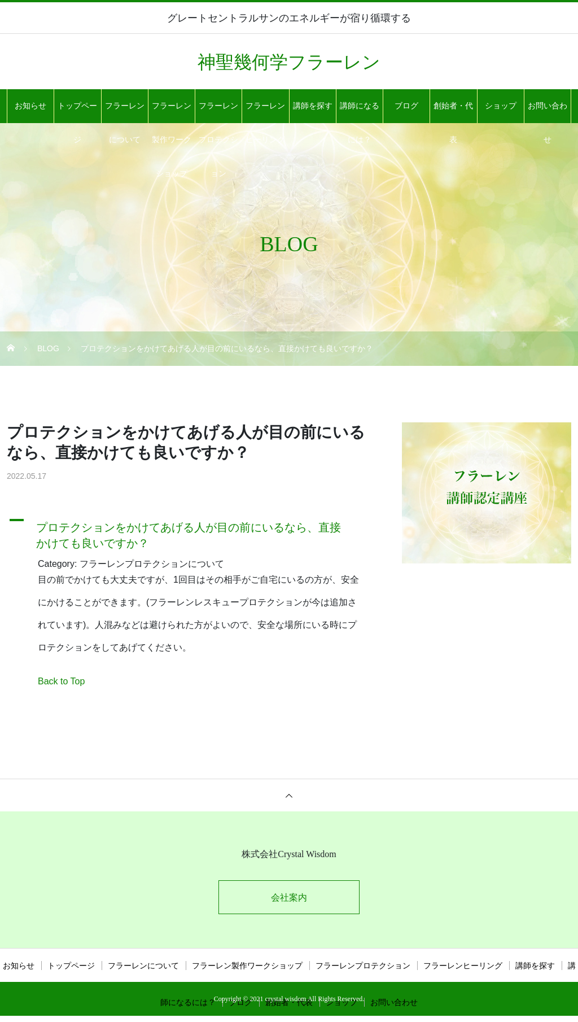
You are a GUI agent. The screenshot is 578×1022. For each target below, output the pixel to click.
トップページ (77, 112)
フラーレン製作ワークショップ (171, 112)
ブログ (406, 106)
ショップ (500, 106)
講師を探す (312, 106)
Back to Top (61, 681)
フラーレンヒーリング (265, 112)
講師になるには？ (359, 112)
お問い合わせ (547, 112)
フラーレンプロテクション (218, 112)
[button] (190, 532)
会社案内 (289, 897)
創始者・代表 (453, 112)
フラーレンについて (124, 112)
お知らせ (30, 106)
